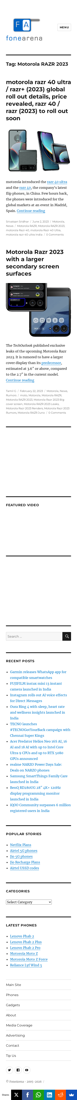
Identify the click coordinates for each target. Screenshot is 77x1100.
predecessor (51, 363)
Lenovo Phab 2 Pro (25, 948)
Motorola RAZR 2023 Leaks (41, 404)
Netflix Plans (20, 845)
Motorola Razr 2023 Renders (24, 408)
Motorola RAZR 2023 (51, 225)
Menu (64, 27)
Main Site (13, 985)
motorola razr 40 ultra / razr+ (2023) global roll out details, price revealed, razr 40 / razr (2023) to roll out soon (38, 100)
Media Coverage (19, 1025)
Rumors (11, 395)
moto (23, 395)
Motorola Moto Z (24, 953)
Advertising (15, 1035)
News (9, 225)
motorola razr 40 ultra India (24, 234)
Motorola (58, 221)
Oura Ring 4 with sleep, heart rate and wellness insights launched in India (37, 712)
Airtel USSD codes (24, 868)
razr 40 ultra (57, 182)
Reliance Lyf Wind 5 (26, 965)
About (11, 1015)
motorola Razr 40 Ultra (45, 230)
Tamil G (11, 391)
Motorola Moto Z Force (29, 959)
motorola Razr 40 (17, 230)
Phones (12, 995)
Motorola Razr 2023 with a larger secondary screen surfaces (35, 262)
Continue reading (31, 211)
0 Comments (55, 234)
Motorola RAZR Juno (31, 412)
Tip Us (11, 1056)
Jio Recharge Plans (25, 862)
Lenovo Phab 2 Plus (26, 942)
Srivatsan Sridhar (17, 221)
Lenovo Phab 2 (22, 936)
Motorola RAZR (27, 225)
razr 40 (25, 188)
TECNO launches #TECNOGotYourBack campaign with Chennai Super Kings (40, 730)
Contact (12, 1046)
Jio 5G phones (21, 856)
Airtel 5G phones (23, 851)
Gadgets (13, 1005)
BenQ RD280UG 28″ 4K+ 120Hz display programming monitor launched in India (35, 793)
